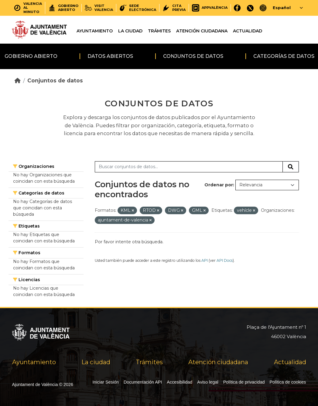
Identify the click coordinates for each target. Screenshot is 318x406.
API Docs (225, 260)
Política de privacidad (244, 382)
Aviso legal (207, 382)
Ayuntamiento (95, 31)
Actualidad (247, 31)
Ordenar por (218, 185)
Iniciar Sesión (106, 382)
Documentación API (143, 382)
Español (282, 7)
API (204, 260)
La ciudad (130, 31)
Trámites (159, 31)
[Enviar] (291, 166)
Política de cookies (288, 382)
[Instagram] (263, 7)
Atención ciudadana (201, 31)
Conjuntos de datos (193, 56)
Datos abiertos (110, 56)
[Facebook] (237, 7)
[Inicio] (18, 80)
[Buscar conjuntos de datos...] (189, 167)
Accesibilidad (179, 382)
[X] (250, 7)
